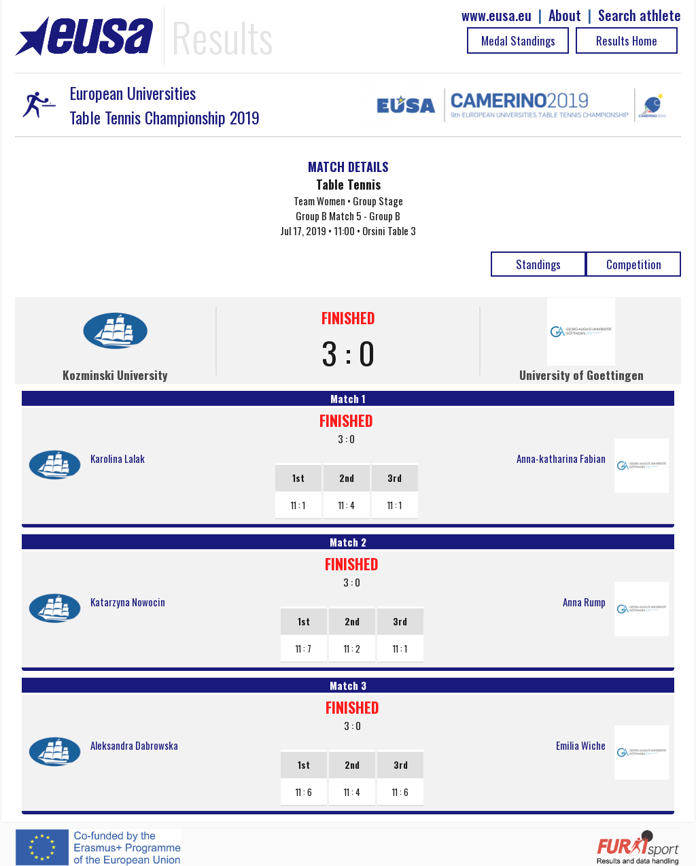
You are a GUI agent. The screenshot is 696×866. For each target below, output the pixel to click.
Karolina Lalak (117, 458)
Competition (633, 264)
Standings (538, 264)
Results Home (626, 40)
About (565, 15)
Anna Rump (584, 601)
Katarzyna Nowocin (127, 601)
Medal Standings (518, 40)
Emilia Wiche (581, 745)
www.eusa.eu (497, 15)
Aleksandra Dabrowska (134, 745)
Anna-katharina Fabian (561, 458)
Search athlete (639, 15)
